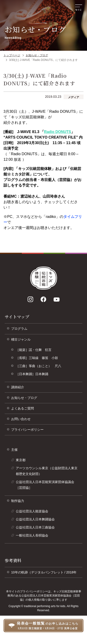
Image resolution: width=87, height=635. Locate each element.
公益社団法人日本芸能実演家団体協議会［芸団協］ (45, 486)
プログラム (19, 328)
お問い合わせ (21, 419)
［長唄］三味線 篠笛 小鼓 (37, 358)
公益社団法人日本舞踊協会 (37, 520)
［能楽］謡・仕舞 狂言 (34, 350)
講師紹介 (17, 387)
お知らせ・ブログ (37, 55)
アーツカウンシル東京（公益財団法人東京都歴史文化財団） (46, 472)
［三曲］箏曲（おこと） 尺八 (38, 366)
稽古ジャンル (21, 339)
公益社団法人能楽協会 (34, 512)
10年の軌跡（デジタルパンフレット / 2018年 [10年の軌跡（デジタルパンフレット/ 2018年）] (45, 574)
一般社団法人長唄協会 (34, 537)
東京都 (22, 461)
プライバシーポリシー (29, 431)
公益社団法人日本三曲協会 (37, 528)
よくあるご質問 (22, 408)
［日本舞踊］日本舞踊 (32, 374)
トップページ (11, 55)
